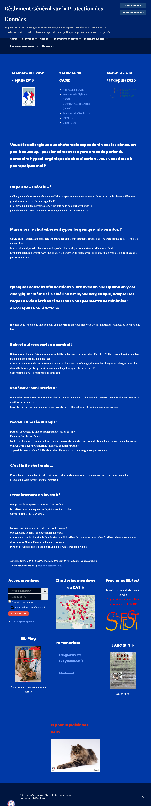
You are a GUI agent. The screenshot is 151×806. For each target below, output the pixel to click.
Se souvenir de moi (22, 595)
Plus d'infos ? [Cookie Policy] (133, 5)
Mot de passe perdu (23, 614)
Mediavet (66, 667)
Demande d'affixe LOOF (76, 106)
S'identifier (18, 607)
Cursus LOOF (70, 111)
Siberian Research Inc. (50, 558)
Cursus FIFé (69, 115)
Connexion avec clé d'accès (28, 601)
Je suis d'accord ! (133, 12)
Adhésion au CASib (73, 83)
